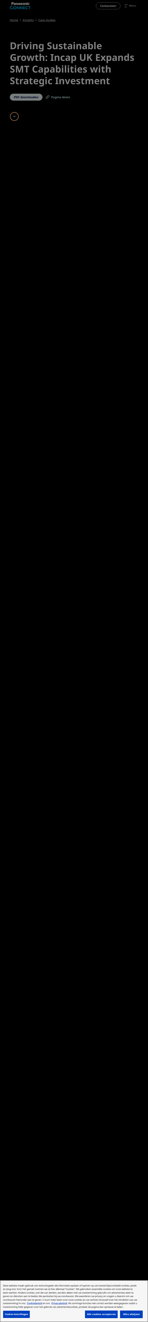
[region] (74, 1301)
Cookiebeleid (34, 1303)
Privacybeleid (59, 1303)
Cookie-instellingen (16, 1314)
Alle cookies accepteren (101, 1314)
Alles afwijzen (131, 1314)
